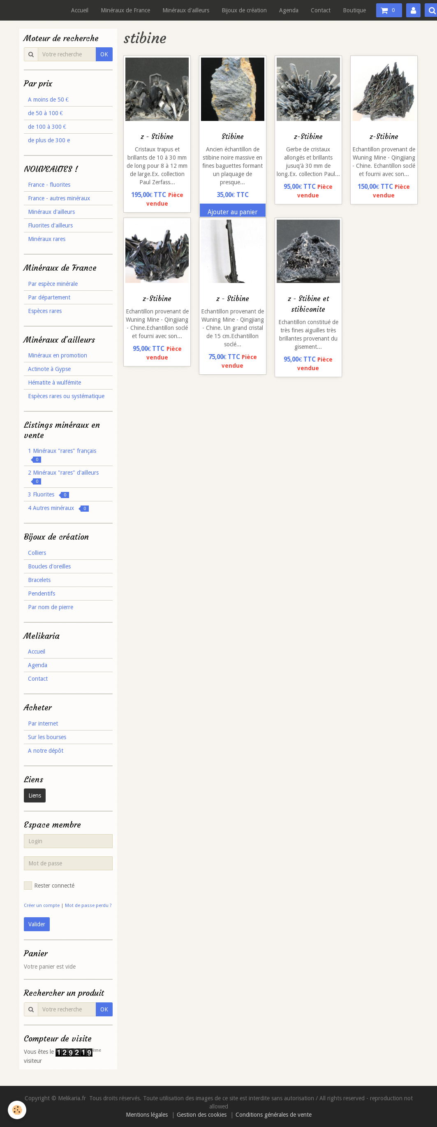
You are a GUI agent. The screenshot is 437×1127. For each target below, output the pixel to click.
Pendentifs (41, 593)
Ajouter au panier (233, 212)
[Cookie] (17, 1110)
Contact (321, 10)
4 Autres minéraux (58, 508)
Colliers (37, 553)
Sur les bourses (47, 737)
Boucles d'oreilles (49, 566)
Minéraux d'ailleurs (185, 10)
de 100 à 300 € (47, 126)
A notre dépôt (45, 750)
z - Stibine (157, 136)
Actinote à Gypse (49, 369)
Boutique (354, 10)
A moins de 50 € (48, 99)
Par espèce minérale (53, 284)
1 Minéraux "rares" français (62, 455)
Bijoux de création (244, 10)
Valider (36, 924)
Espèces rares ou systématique (66, 396)
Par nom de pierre (50, 607)
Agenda (288, 10)
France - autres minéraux (59, 198)
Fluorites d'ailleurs (50, 225)
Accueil (79, 10)
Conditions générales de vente (274, 1114)
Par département (49, 297)
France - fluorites (49, 184)
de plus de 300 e (49, 140)
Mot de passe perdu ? (88, 905)
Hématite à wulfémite (54, 382)
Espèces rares (45, 311)
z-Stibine (308, 136)
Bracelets (39, 580)
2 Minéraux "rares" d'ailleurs (63, 477)
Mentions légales (147, 1114)
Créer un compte (42, 905)
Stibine (233, 136)
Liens (34, 795)
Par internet (43, 723)
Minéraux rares (46, 239)
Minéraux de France (125, 10)
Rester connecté (49, 885)
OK (104, 54)
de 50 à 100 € (45, 113)
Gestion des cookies (202, 1114)
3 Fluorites (48, 494)
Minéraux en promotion (57, 355)
